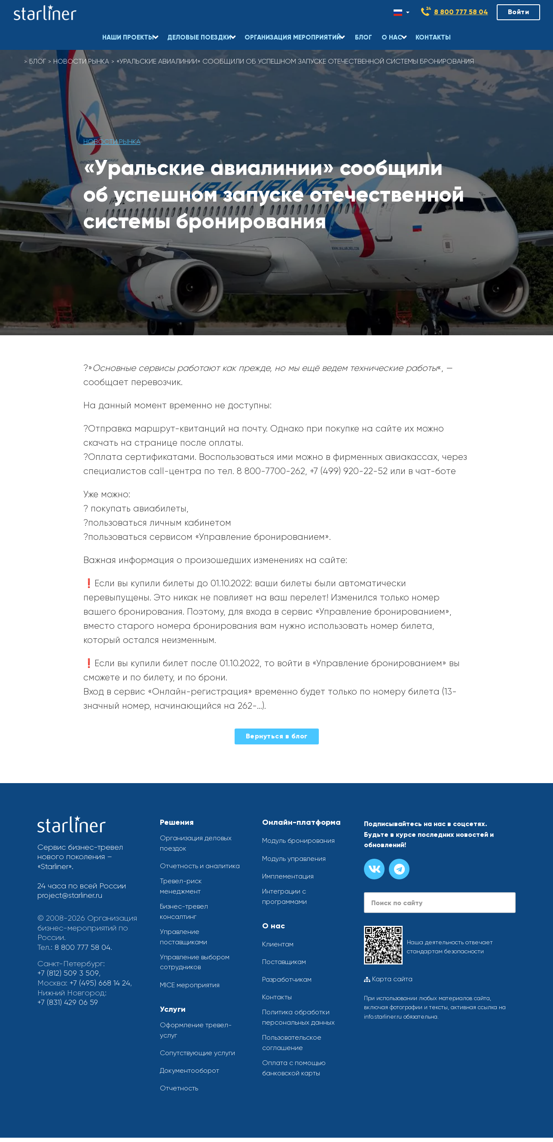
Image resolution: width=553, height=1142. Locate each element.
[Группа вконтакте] (374, 869)
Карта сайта (388, 979)
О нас (273, 926)
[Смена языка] (401, 12)
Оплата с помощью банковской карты (294, 1070)
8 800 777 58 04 (461, 12)
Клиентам (278, 944)
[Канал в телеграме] (399, 869)
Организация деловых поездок (197, 843)
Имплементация (288, 876)
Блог (38, 61)
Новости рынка (83, 61)
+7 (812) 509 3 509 (68, 972)
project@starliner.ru (70, 895)
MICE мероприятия (190, 988)
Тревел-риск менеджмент (182, 887)
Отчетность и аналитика (200, 867)
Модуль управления (294, 858)
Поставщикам (285, 962)
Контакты (277, 998)
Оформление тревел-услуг (197, 1034)
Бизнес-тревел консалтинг (185, 913)
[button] (130, 32)
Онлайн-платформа (301, 822)
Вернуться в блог (277, 736)
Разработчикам (288, 980)
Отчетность (179, 1092)
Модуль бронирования (300, 840)
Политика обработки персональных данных (299, 1018)
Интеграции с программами (285, 897)
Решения (177, 822)
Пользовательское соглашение (293, 1044)
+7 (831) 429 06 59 (68, 1002)
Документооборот (191, 1075)
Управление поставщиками (184, 939)
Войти (518, 12)
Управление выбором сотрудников (196, 965)
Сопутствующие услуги (198, 1057)
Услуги (173, 1012)
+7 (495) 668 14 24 (101, 982)
